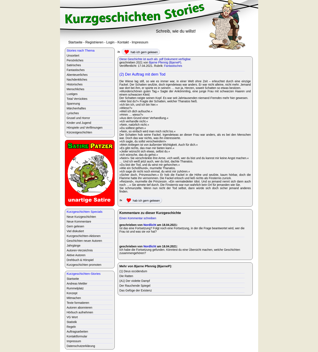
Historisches (75, 84)
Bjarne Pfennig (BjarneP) (165, 62)
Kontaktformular (77, 336)
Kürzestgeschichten (79, 132)
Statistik (72, 322)
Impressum (140, 42)
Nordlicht (149, 225)
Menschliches (75, 89)
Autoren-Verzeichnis (80, 250)
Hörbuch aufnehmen (80, 312)
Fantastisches (173, 65)
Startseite (75, 42)
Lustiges (72, 94)
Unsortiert (73, 55)
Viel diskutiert (75, 231)
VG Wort (72, 317)
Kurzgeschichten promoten (84, 264)
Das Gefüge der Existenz (135, 290)
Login (110, 42)
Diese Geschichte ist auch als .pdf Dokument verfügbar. (155, 59)
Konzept (72, 293)
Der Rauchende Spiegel (135, 285)
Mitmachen (74, 298)
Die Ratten (126, 276)
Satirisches (74, 65)
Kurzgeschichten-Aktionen (84, 236)
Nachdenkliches (77, 79)
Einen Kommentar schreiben (137, 218)
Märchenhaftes (76, 108)
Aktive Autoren (76, 255)
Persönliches (75, 60)
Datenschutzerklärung (81, 346)
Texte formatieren (78, 302)
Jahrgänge (73, 245)
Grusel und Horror (78, 118)
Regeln (71, 326)
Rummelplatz (75, 288)
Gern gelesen (75, 226)
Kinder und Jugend (79, 122)
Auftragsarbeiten (77, 331)
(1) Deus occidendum (133, 271)
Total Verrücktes (77, 98)
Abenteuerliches (77, 74)
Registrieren (94, 42)
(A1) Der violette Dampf (134, 280)
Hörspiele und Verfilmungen (85, 127)
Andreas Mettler (77, 283)
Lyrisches (73, 113)
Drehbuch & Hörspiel (80, 260)
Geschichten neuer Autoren (84, 240)
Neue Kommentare (79, 221)
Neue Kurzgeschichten (81, 216)
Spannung (73, 103)
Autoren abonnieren (79, 307)
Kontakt (123, 42)
